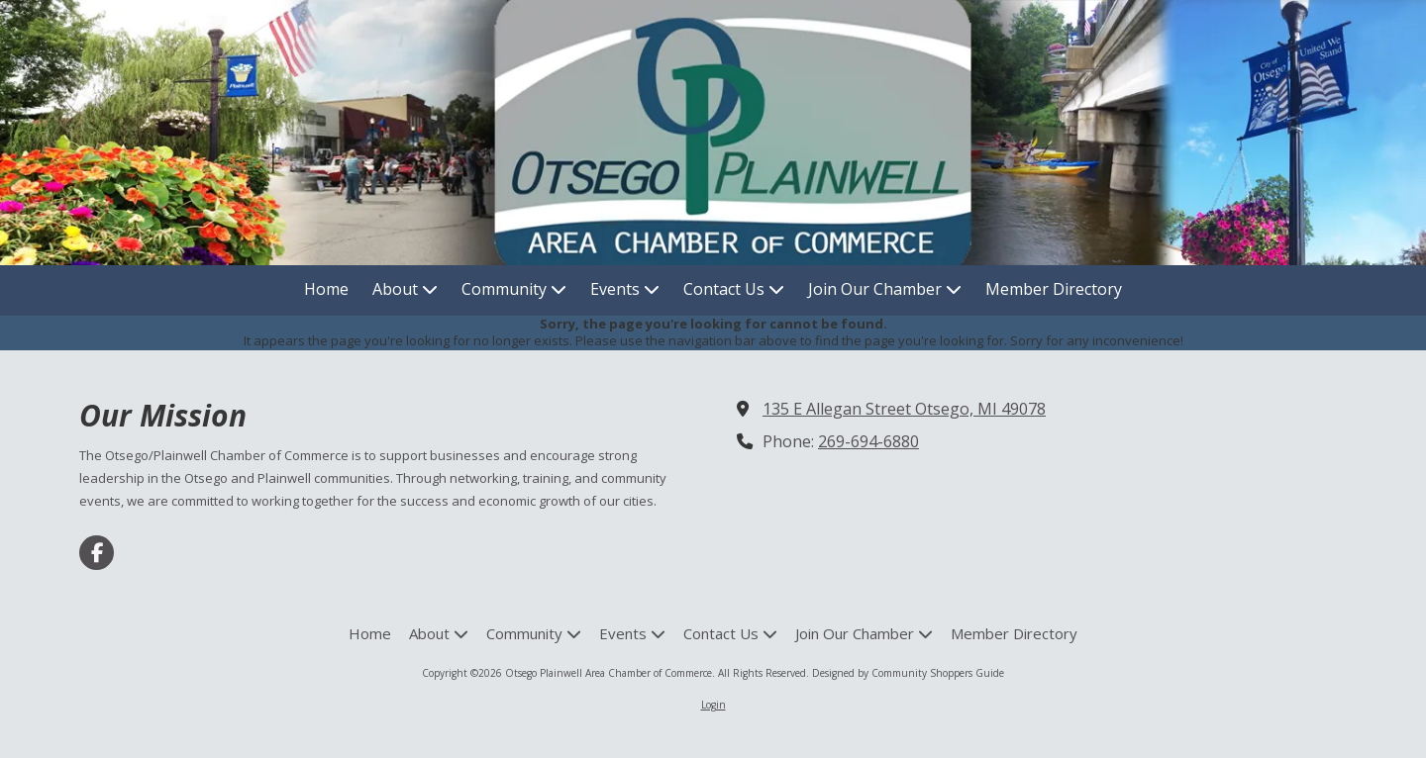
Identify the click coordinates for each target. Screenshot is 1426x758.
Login (713, 704)
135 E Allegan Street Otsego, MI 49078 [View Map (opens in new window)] (904, 409)
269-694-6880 (868, 441)
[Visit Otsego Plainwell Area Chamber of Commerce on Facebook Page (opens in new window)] (96, 552)
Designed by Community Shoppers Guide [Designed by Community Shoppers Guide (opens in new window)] (908, 673)
